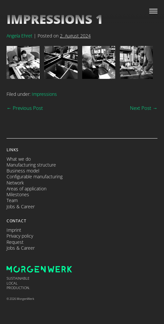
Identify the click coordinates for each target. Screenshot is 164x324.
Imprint (14, 230)
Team (12, 200)
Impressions (44, 94)
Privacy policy (20, 236)
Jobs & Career (21, 207)
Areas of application (26, 189)
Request (15, 242)
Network (15, 183)
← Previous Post (25, 108)
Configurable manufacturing (35, 177)
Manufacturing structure (31, 165)
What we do (19, 159)
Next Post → (143, 108)
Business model (23, 171)
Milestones (18, 195)
